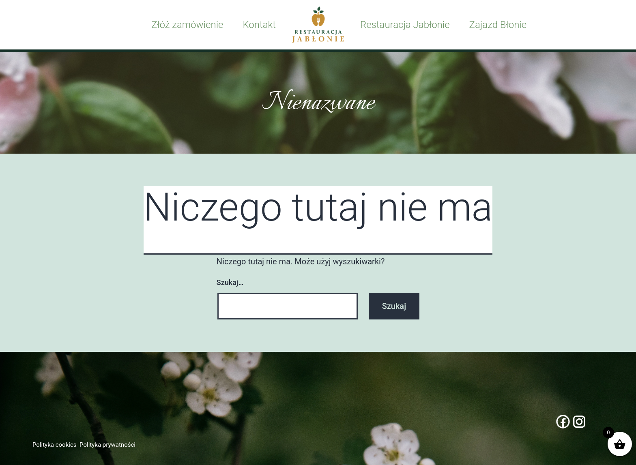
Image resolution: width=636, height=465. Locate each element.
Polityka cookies (54, 444)
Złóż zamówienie (187, 24)
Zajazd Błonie (498, 24)
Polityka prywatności (107, 444)
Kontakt (259, 24)
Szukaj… (230, 282)
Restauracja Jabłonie (405, 24)
